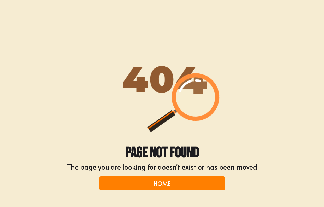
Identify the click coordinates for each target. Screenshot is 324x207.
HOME (162, 183)
